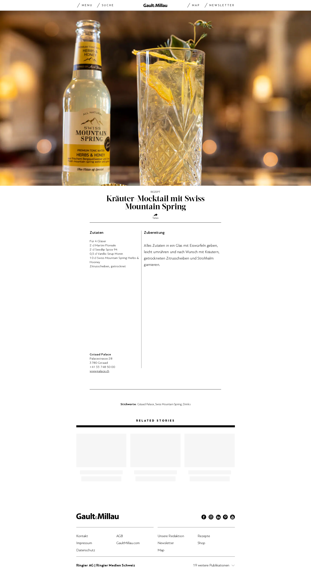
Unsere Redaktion (171, 536)
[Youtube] (232, 518)
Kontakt (82, 536)
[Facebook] (203, 518)
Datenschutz (85, 550)
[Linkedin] (218, 518)
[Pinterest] (225, 518)
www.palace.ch (99, 371)
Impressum (84, 543)
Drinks (186, 404)
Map (196, 5)
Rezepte (204, 536)
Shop (201, 543)
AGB (119, 536)
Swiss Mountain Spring (168, 404)
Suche (108, 5)
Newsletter (222, 5)
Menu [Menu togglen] (87, 5)
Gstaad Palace (145, 404)
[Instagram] (211, 518)
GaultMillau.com (128, 543)
